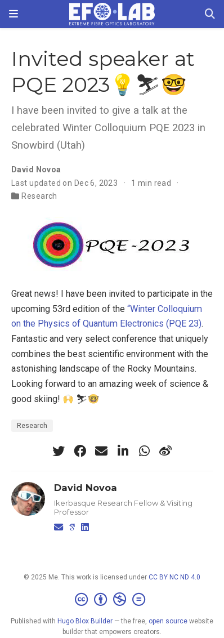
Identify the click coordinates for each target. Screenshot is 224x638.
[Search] (210, 14)
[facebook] (79, 451)
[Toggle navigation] (13, 13)
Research (39, 195)
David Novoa (36, 169)
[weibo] (165, 451)
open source (168, 621)
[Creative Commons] (112, 599)
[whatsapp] (144, 451)
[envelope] (101, 451)
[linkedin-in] (122, 451)
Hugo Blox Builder (85, 621)
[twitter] (58, 451)
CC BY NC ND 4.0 (174, 577)
